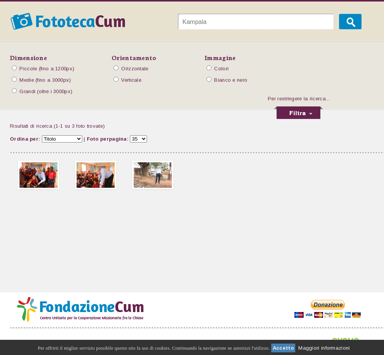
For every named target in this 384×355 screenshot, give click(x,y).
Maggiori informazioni (324, 348)
